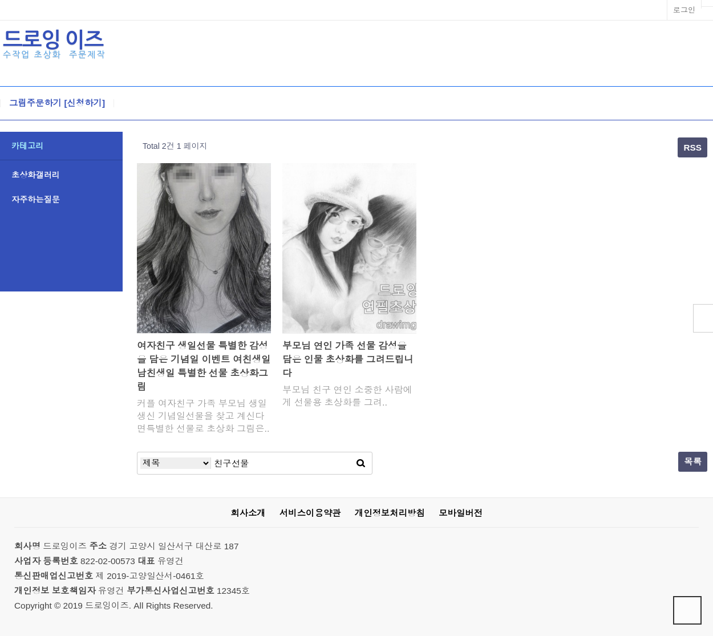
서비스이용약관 (310, 513)
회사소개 (247, 513)
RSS (692, 147)
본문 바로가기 (0, 0)
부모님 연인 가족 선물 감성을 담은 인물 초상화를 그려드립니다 (348, 360)
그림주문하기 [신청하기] (57, 103)
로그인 (684, 10)
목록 (693, 462)
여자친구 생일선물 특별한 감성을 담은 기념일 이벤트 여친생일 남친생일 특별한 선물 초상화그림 (204, 366)
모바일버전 (461, 513)
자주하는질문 (35, 199)
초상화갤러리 (35, 175)
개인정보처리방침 (390, 513)
